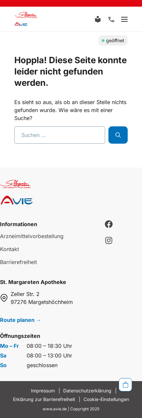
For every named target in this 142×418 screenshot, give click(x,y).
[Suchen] (118, 135)
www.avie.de (55, 408)
